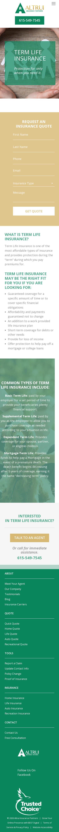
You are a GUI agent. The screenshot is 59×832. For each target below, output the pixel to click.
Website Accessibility (43, 827)
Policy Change (13, 673)
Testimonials (12, 594)
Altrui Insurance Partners (26, 818)
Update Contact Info (17, 668)
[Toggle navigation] (53, 4)
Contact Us (11, 732)
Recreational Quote (16, 644)
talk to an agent (29, 541)
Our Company (13, 589)
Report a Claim (13, 663)
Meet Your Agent (15, 583)
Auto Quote (11, 639)
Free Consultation (15, 738)
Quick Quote (12, 623)
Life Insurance (13, 703)
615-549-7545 (29, 20)
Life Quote (11, 634)
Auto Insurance (14, 708)
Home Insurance (14, 698)
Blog (7, 599)
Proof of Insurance (16, 679)
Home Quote (12, 628)
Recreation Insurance (17, 713)
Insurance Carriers (16, 604)
